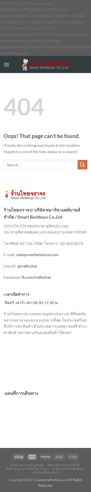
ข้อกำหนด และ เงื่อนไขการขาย (27, 469)
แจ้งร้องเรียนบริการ (46, 472)
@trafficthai (27, 266)
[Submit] (82, 164)
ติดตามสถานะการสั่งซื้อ (63, 465)
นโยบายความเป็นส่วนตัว (27, 465)
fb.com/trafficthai (36, 277)
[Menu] (6, 65)
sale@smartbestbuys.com (37, 254)
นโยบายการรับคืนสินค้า (68, 469)
